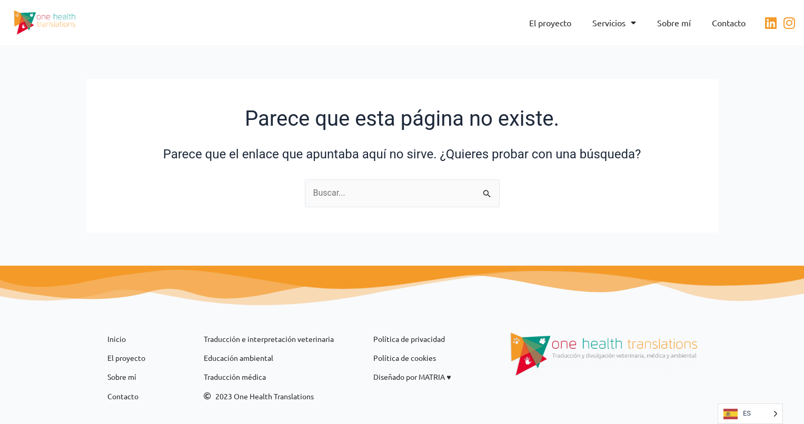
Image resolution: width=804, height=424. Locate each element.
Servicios (614, 22)
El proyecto (550, 22)
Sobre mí (674, 22)
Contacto (729, 22)
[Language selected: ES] (750, 413)
